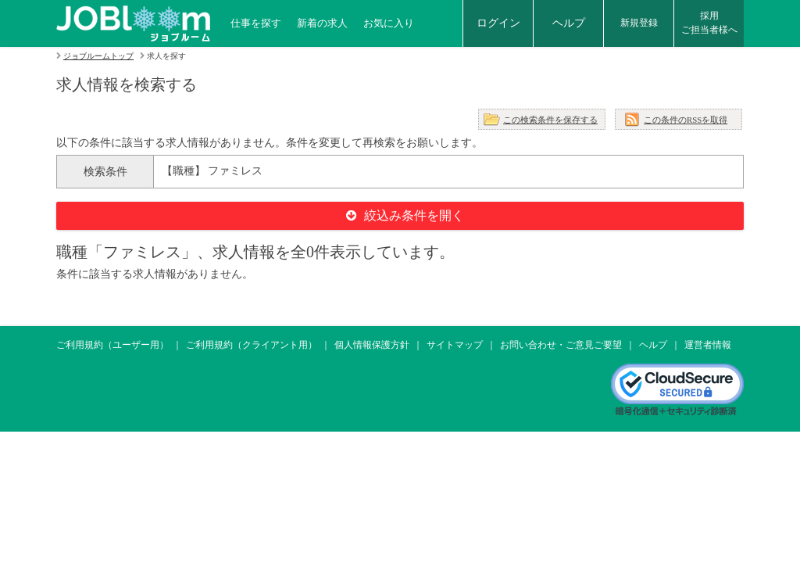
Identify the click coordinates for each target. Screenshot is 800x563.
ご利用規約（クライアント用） (251, 344)
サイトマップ (455, 344)
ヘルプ (568, 22)
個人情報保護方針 (371, 344)
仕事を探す (255, 23)
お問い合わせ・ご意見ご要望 (561, 344)
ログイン (498, 22)
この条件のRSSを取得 (685, 119)
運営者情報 (707, 344)
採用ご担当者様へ (709, 22)
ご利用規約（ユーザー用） (112, 344)
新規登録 (639, 22)
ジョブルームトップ (98, 56)
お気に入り (388, 23)
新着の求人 (322, 23)
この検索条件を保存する (550, 119)
